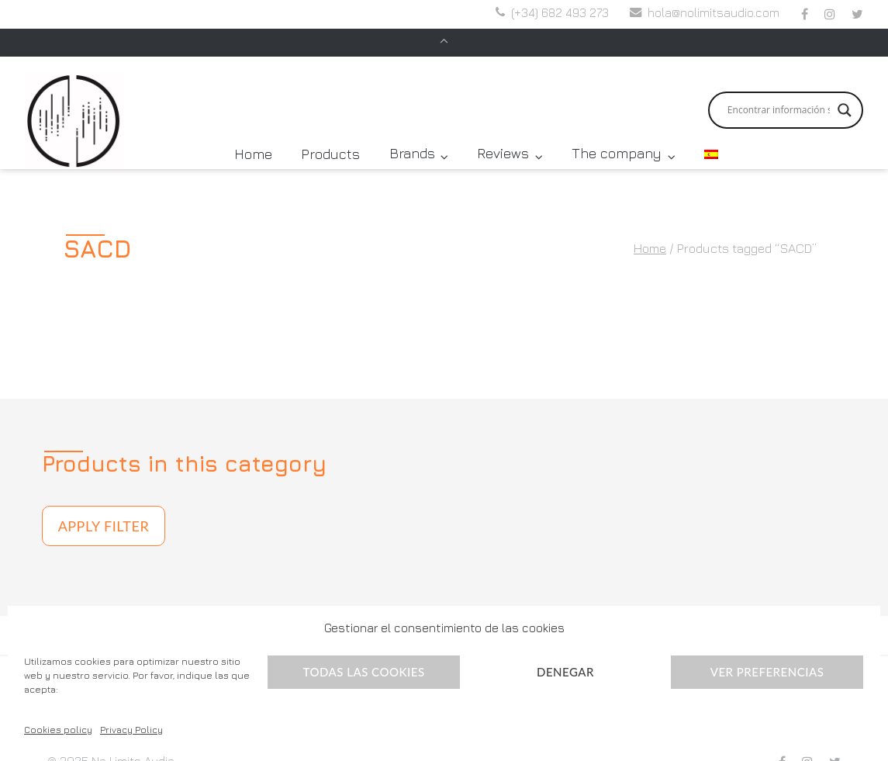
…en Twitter (857, 16)
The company (617, 128)
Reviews (503, 128)
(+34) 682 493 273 (560, 15)
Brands (412, 128)
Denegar (565, 672)
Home (253, 128)
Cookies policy (58, 729)
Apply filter (104, 500)
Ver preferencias (767, 672)
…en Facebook (804, 16)
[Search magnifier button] (844, 84)
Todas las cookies (363, 672)
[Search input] (778, 84)
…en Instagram (829, 16)
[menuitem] (711, 128)
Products (330, 128)
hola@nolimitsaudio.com (713, 15)
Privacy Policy (131, 729)
